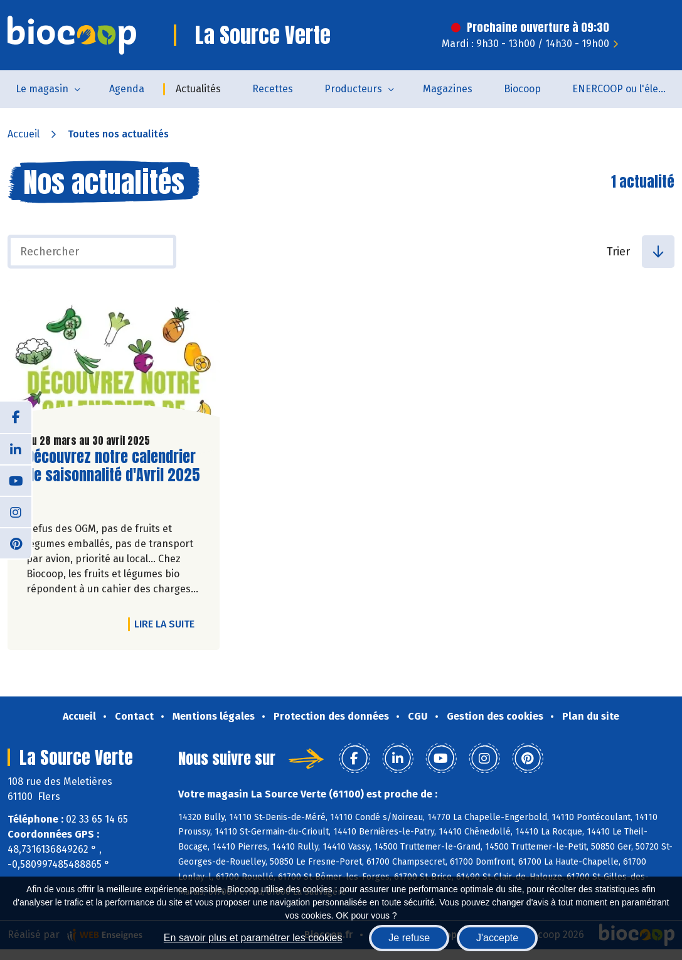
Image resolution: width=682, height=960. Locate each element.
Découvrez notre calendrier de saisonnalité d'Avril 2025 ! (113, 475)
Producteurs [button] (353, 89)
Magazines (447, 89)
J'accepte (497, 937)
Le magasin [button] (42, 89)
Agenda (126, 89)
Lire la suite (167, 623)
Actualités (198, 89)
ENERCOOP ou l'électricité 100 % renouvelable (627, 89)
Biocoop (522, 89)
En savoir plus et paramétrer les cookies (253, 937)
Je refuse (409, 937)
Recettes (272, 89)
